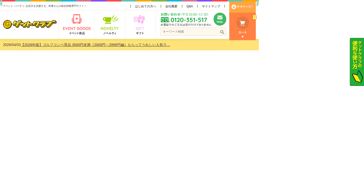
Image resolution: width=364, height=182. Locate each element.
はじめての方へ (198, 6)
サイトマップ (264, 6)
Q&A (242, 6)
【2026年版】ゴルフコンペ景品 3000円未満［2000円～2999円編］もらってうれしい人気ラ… (147, 45)
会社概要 (224, 6)
